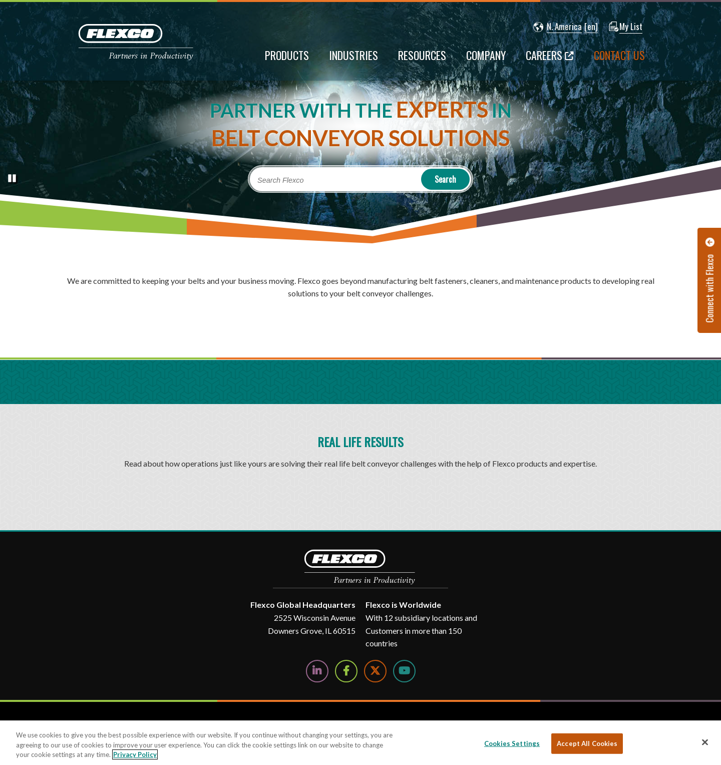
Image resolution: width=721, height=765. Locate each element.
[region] (360, 742)
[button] (557, 27)
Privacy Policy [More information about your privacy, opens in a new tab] (135, 754)
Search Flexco (280, 180)
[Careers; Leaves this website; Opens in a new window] (550, 60)
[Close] (705, 742)
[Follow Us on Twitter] (375, 671)
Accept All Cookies (587, 743)
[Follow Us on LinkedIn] (317, 671)
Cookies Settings (512, 743)
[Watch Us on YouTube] (404, 671)
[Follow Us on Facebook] (346, 671)
